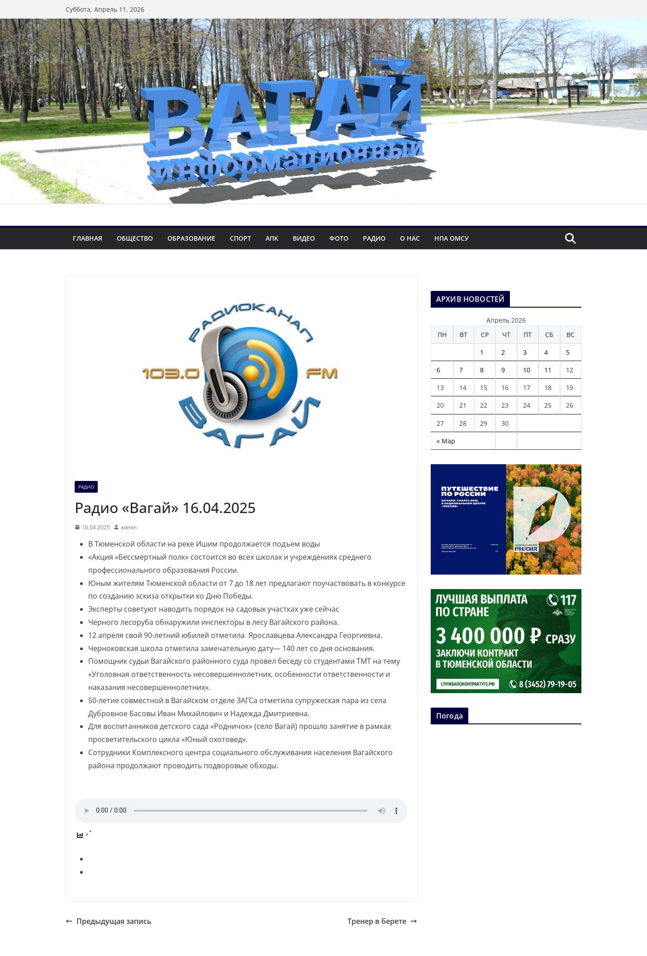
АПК (272, 238)
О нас (410, 238)
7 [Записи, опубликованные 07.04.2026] (461, 370)
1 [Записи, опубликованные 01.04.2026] (482, 352)
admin (129, 527)
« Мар (446, 441)
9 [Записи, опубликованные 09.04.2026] (503, 370)
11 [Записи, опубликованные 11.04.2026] (548, 370)
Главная (87, 238)
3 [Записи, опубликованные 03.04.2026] (525, 352)
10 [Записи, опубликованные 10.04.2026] (526, 370)
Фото (338, 238)
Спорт (240, 238)
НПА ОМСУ (451, 238)
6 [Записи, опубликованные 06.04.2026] (438, 370)
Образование (191, 238)
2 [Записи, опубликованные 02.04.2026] (503, 352)
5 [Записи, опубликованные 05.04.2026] (568, 352)
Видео (304, 238)
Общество (135, 238)
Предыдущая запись (109, 921)
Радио (374, 238)
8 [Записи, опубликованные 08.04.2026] (482, 370)
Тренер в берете (382, 921)
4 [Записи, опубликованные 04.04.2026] (546, 352)
